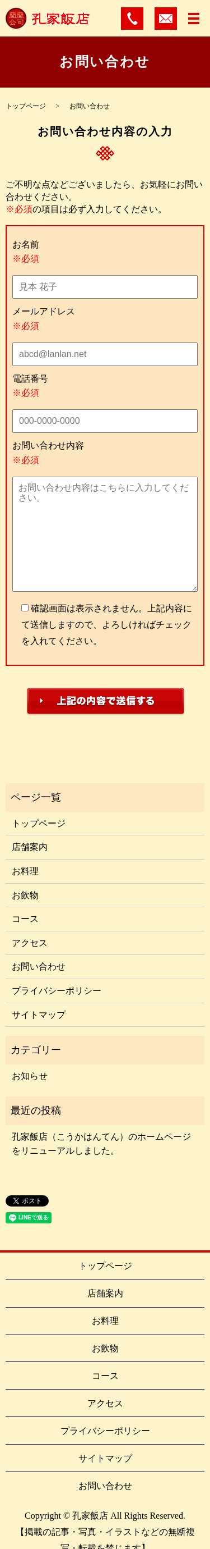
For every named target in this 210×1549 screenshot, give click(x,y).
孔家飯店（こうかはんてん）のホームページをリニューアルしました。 (101, 1144)
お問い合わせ (39, 966)
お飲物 (25, 895)
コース (25, 919)
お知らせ (30, 1076)
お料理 (25, 871)
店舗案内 (30, 847)
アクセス (30, 943)
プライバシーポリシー (56, 990)
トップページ (26, 106)
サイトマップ (39, 1015)
